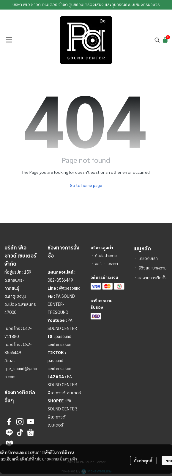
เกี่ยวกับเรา (148, 258)
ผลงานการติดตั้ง (152, 278)
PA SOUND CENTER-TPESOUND (61, 304)
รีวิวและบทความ (152, 268)
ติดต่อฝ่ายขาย (106, 256)
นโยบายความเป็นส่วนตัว (56, 458)
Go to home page (86, 185)
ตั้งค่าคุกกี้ (143, 460)
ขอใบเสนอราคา (106, 264)
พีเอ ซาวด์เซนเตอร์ (64, 393)
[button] (157, 40)
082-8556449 (60, 280)
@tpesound (70, 288)
